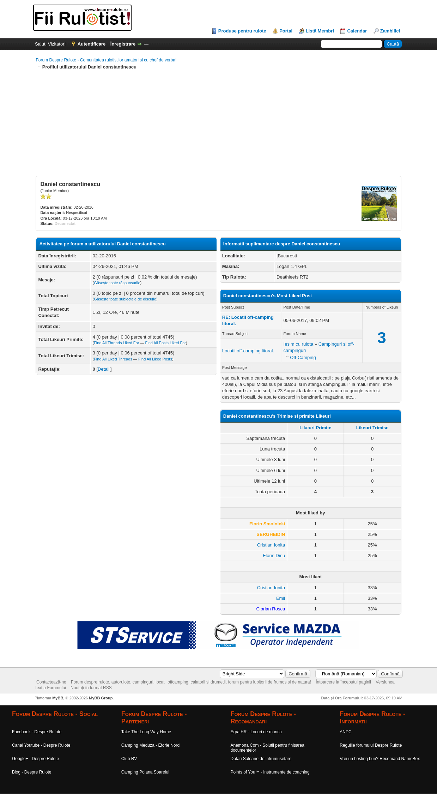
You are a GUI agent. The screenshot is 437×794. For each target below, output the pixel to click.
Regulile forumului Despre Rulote (371, 745)
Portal (285, 31)
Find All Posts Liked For (165, 343)
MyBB (57, 698)
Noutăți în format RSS (91, 687)
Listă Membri (320, 31)
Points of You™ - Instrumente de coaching (270, 772)
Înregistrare (123, 44)
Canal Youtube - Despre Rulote (41, 745)
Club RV (129, 758)
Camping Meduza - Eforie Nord (150, 745)
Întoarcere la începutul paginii (343, 682)
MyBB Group (101, 698)
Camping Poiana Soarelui (145, 772)
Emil (280, 598)
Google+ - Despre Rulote (35, 758)
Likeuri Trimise (372, 427)
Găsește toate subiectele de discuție (125, 299)
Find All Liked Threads (113, 359)
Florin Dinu (274, 555)
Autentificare (91, 44)
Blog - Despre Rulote (31, 772)
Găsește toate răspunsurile (117, 283)
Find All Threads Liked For (116, 343)
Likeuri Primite (315, 427)
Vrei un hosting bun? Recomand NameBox (380, 758)
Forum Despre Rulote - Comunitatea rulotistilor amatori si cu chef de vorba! (106, 60)
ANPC (345, 731)
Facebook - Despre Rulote (36, 731)
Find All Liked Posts (155, 359)
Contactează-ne (51, 682)
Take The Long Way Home (146, 731)
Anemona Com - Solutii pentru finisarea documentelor (267, 748)
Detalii (104, 369)
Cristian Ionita (271, 545)
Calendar (357, 31)
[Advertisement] (218, 126)
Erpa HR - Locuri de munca (256, 731)
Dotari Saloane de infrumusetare (261, 758)
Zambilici (390, 31)
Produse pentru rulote (242, 31)
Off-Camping (303, 357)
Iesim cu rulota (299, 344)
